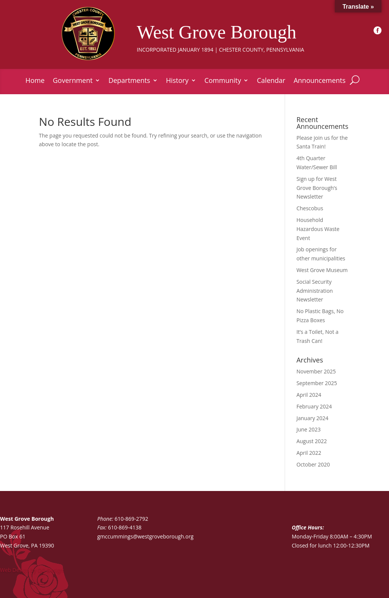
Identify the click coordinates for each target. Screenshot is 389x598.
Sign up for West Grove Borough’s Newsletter (316, 187)
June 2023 (308, 429)
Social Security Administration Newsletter (314, 290)
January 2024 (312, 418)
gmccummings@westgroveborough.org (145, 536)
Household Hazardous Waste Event (317, 229)
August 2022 (311, 441)
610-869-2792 (131, 518)
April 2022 (308, 452)
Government (73, 81)
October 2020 (313, 464)
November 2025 (316, 371)
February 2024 (314, 406)
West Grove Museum (322, 270)
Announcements (320, 81)
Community (222, 81)
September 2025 (316, 383)
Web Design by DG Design (32, 570)
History (177, 81)
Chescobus (309, 208)
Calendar (271, 81)
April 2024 (308, 394)
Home (34, 81)
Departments (129, 81)
